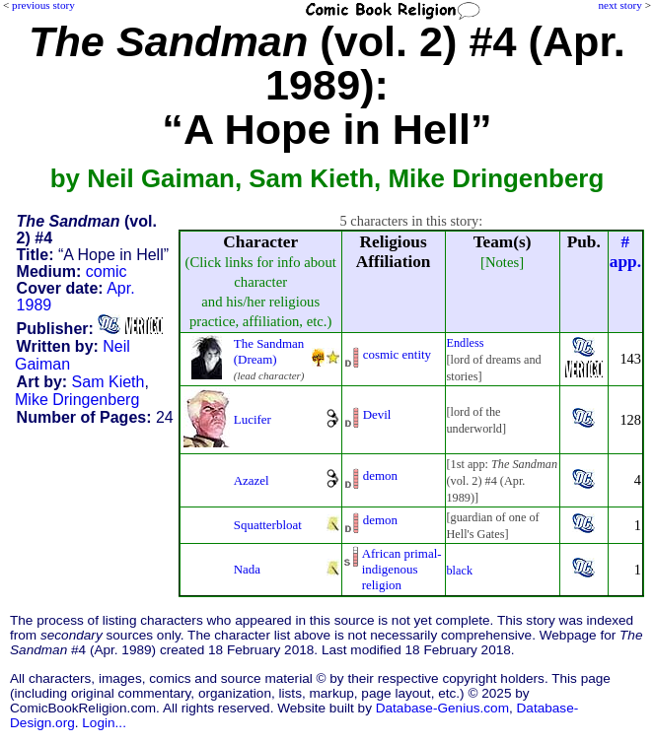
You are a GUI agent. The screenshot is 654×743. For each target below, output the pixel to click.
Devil (377, 414)
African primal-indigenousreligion (402, 569)
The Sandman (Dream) (269, 351)
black (460, 570)
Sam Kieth (108, 381)
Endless (465, 343)
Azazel (251, 480)
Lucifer (252, 419)
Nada (247, 569)
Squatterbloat (268, 524)
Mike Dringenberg (77, 399)
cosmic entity (397, 354)
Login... (104, 722)
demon (380, 475)
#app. (625, 252)
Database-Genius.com (442, 708)
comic (106, 271)
